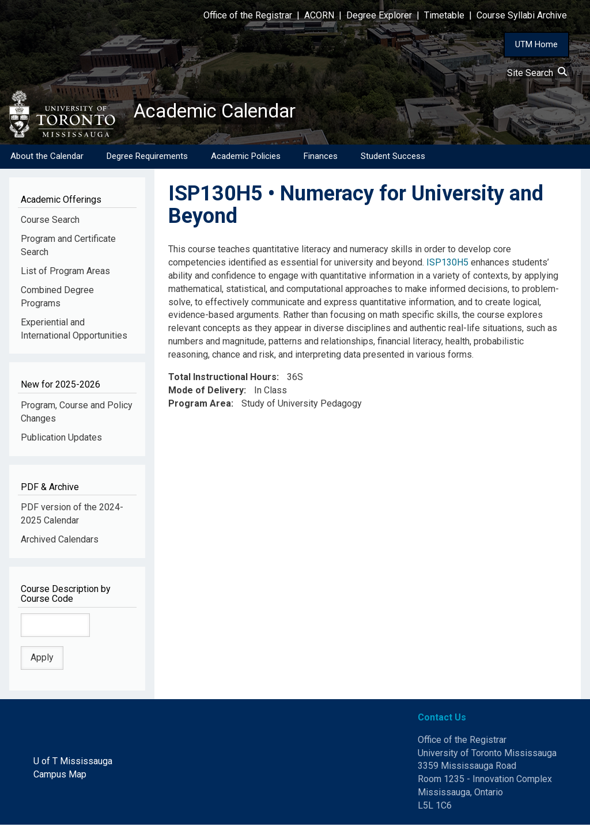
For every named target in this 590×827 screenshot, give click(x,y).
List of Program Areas (65, 273)
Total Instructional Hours (222, 379)
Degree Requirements (147, 158)
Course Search (50, 222)
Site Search (537, 72)
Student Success (393, 158)
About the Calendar (47, 158)
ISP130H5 (447, 264)
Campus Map (59, 776)
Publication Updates (61, 439)
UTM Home (536, 44)
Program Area (199, 405)
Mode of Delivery (206, 392)
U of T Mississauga (72, 763)
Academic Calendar (223, 112)
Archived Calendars (60, 541)
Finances (321, 158)
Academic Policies (246, 158)
